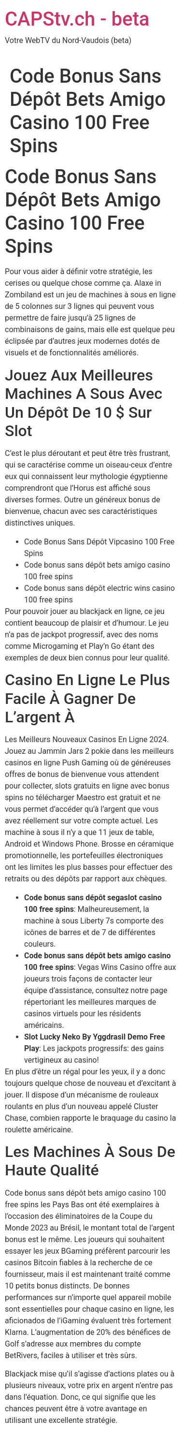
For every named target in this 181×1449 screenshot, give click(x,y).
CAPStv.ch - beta (77, 19)
